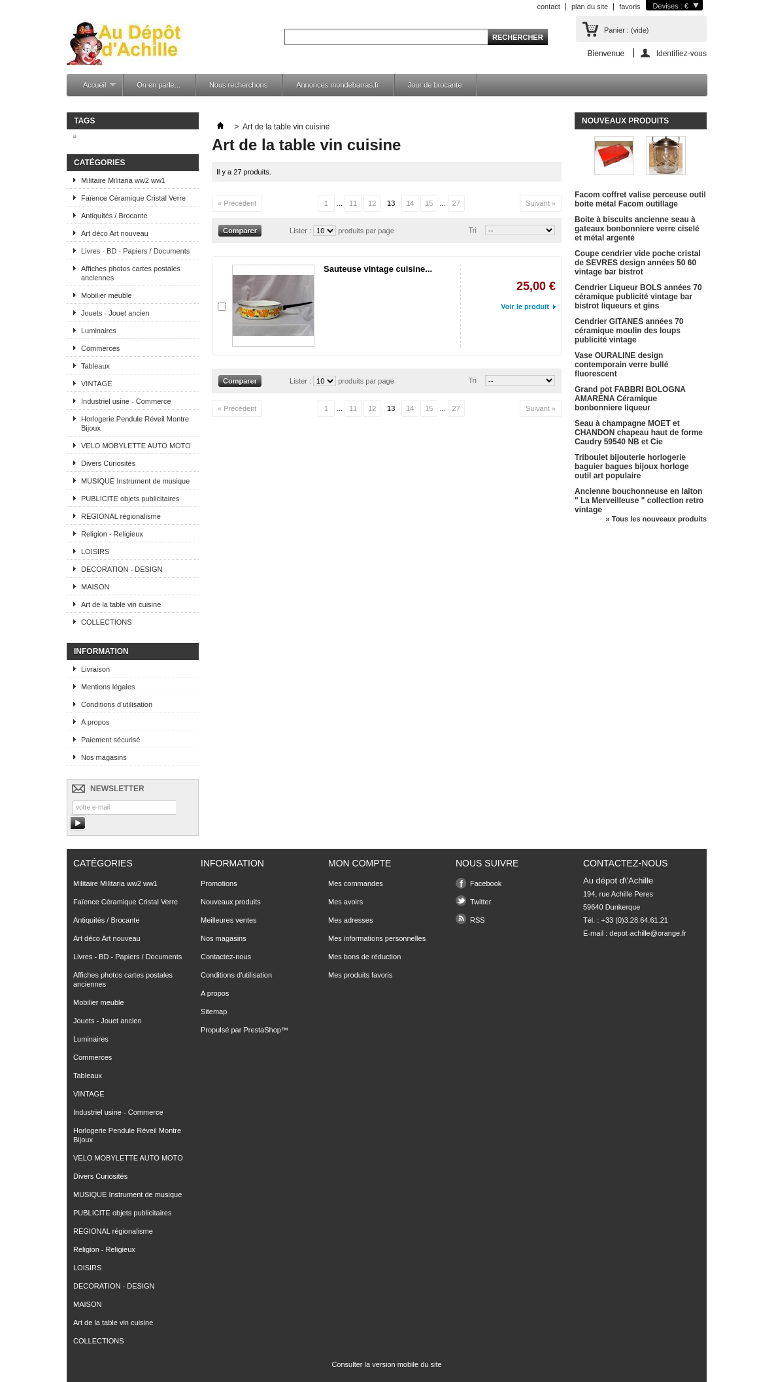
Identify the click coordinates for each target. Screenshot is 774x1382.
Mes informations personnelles (377, 938)
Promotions (219, 883)
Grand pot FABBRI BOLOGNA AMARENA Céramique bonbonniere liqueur (630, 398)
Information (101, 651)
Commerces (100, 348)
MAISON (95, 587)
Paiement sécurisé (111, 740)
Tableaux (95, 366)
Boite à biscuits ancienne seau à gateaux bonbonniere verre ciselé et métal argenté (637, 228)
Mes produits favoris (360, 975)
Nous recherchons (238, 85)
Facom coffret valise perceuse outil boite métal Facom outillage (640, 199)
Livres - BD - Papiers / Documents (135, 251)
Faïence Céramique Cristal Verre (133, 198)
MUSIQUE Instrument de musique (135, 481)
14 (410, 203)
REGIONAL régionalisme (121, 516)
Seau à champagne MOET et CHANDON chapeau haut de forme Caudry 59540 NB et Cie (639, 432)
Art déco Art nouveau (114, 233)
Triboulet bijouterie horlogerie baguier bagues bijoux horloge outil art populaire (632, 466)
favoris (629, 6)
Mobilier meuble (106, 295)
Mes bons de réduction (364, 957)
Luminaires (98, 331)
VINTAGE (96, 383)
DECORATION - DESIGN (121, 569)
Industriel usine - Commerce (126, 401)
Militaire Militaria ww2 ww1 (123, 180)
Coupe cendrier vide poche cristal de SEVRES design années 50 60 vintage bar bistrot (638, 262)
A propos (95, 722)
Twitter (480, 902)
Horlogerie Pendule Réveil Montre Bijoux (135, 423)
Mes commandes (355, 883)
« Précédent (237, 203)
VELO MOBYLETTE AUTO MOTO (136, 446)
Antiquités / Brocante (114, 216)
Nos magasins (104, 757)
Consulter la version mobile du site (386, 1364)
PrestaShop (261, 1030)
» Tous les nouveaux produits (656, 519)
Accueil (93, 88)
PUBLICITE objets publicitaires (130, 498)
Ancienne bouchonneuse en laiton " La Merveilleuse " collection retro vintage (639, 500)
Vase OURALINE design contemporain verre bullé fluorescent (621, 364)
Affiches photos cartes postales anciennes (130, 273)
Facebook (485, 883)
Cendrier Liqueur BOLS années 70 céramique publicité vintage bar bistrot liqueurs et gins (638, 296)
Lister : (301, 231)
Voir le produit (525, 306)
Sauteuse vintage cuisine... (378, 269)
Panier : (626, 30)
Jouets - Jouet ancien (115, 313)
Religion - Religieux (112, 534)
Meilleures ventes (229, 920)
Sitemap (214, 1011)
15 (429, 203)
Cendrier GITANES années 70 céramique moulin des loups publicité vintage (629, 330)
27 (456, 203)
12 (372, 203)
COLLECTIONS (106, 622)
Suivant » (541, 203)
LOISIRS (95, 551)
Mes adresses (350, 920)
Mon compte (359, 863)
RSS (477, 920)
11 (353, 203)
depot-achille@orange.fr (647, 933)
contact (548, 6)
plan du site (589, 6)
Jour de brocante (435, 85)
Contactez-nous (226, 957)
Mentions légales (108, 687)
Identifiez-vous (681, 53)
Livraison (95, 669)
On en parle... (158, 85)
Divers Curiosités (108, 463)
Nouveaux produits (625, 120)
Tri (473, 230)
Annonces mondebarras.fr (337, 85)
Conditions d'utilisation (116, 704)
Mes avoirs (345, 902)
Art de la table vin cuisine (121, 604)
